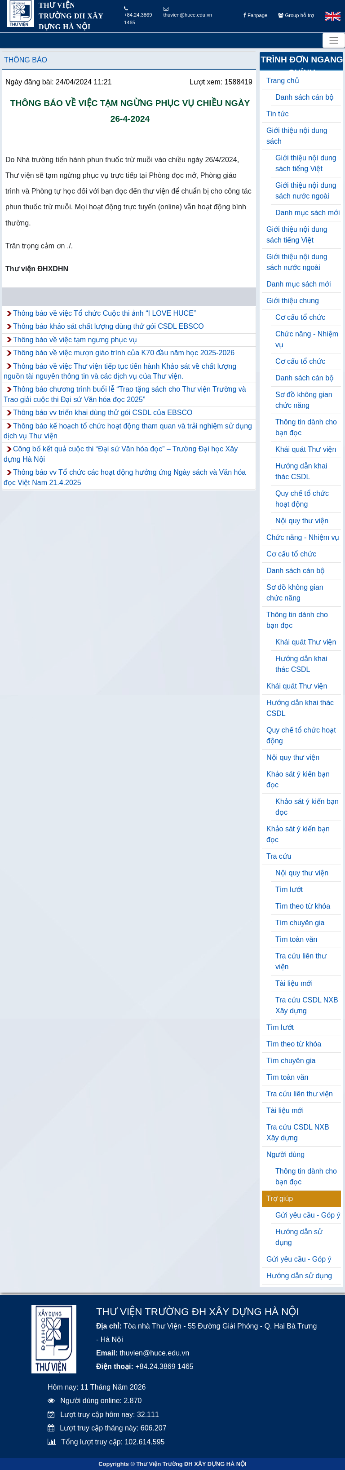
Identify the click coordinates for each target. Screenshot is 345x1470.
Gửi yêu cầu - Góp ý (308, 1215)
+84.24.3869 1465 (138, 15)
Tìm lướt (289, 889)
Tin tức (277, 114)
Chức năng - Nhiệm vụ (306, 339)
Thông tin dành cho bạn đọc (306, 427)
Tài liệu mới (294, 983)
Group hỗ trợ (296, 15)
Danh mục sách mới (307, 212)
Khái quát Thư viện (305, 449)
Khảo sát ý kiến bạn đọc (298, 779)
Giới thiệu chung (292, 301)
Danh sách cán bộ (304, 97)
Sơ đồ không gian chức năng (303, 400)
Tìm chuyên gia (299, 923)
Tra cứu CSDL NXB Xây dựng (306, 1005)
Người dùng (285, 1154)
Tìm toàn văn (296, 939)
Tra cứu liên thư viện (301, 961)
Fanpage (255, 15)
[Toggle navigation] (334, 40)
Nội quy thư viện (301, 521)
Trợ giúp (279, 1198)
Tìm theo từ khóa (302, 906)
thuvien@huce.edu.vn (188, 12)
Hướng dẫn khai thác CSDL (301, 471)
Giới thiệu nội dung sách (296, 136)
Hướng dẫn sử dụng (299, 1237)
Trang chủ (282, 80)
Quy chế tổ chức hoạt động (302, 499)
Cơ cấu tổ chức (300, 317)
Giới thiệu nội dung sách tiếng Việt (305, 163)
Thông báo (25, 60)
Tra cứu (279, 856)
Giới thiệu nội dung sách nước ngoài (305, 190)
